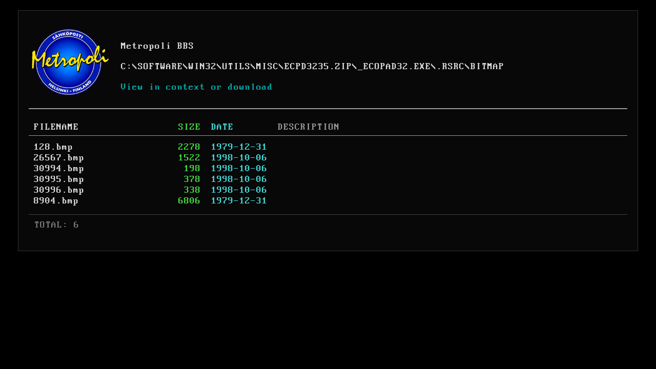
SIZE (189, 127)
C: (126, 66)
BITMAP (487, 66)
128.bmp (53, 147)
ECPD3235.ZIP (318, 66)
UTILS (236, 66)
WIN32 (203, 66)
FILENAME (56, 127)
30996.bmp (59, 190)
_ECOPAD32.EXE (394, 66)
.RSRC (451, 66)
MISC (267, 66)
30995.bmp (59, 179)
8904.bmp (56, 201)
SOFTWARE (160, 66)
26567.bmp (59, 158)
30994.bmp (59, 168)
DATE (222, 127)
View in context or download (197, 87)
